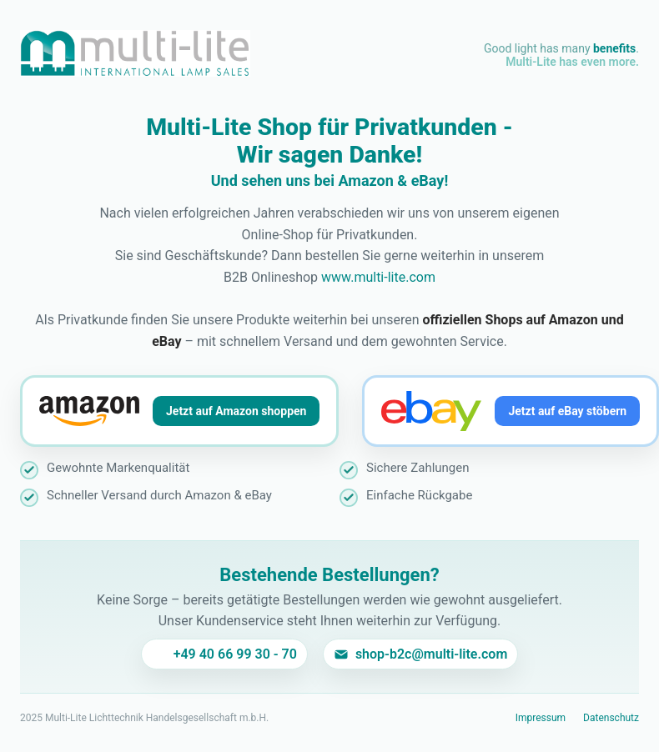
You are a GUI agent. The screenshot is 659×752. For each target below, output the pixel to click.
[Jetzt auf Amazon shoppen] (179, 411)
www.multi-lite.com (378, 277)
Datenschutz (611, 718)
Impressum (541, 718)
